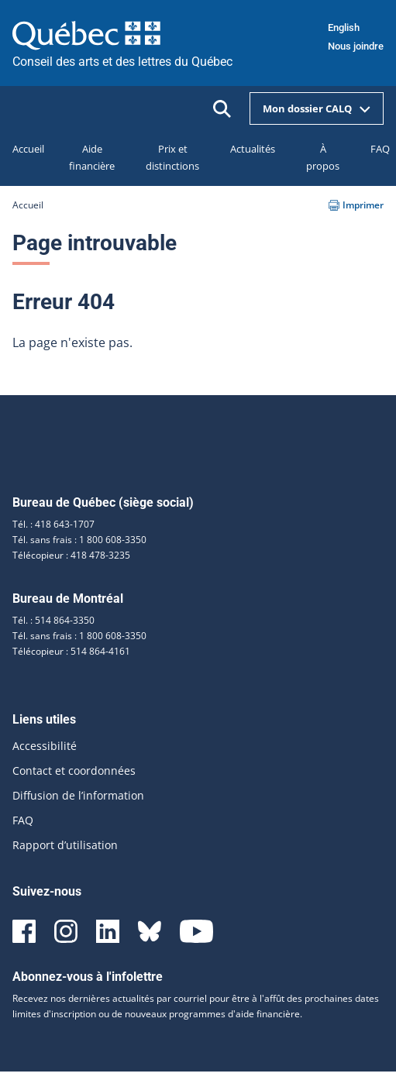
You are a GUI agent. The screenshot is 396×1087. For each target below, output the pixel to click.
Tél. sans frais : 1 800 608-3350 (79, 539)
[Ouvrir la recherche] (222, 109)
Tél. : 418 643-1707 (53, 524)
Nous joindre (356, 46)
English (344, 27)
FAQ (22, 820)
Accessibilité (44, 745)
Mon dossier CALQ (316, 108)
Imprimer (356, 205)
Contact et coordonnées (74, 770)
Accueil (27, 205)
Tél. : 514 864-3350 (53, 620)
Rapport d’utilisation (65, 845)
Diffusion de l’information (78, 795)
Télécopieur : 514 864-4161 (71, 651)
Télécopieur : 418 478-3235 (71, 555)
